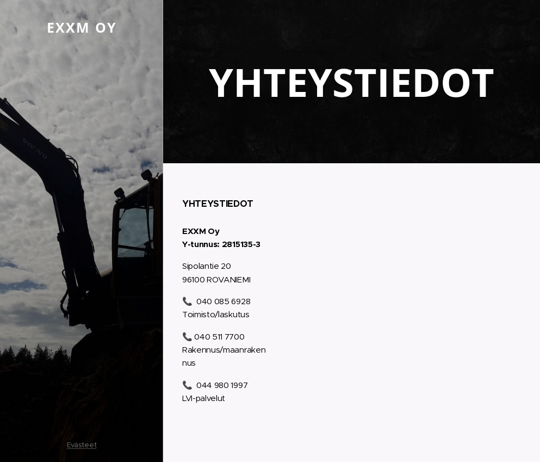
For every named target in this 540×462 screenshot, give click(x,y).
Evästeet (81, 444)
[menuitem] (81, 225)
